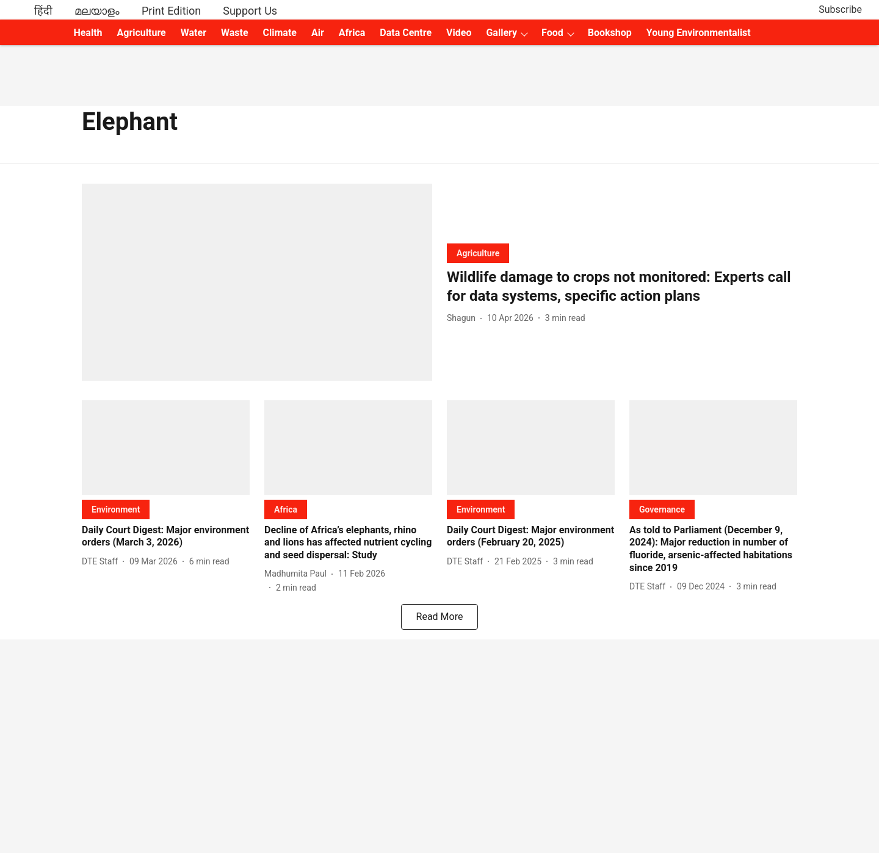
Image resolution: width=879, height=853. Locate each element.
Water (193, 32)
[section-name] (478, 253)
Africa (352, 32)
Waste (234, 32)
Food (552, 32)
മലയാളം (97, 10)
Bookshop (610, 32)
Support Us (250, 10)
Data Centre (406, 32)
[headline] (622, 287)
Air (317, 32)
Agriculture (141, 32)
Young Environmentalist (698, 32)
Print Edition (171, 10)
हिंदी (43, 10)
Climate (280, 32)
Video (458, 32)
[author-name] (463, 318)
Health (87, 32)
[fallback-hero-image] (257, 282)
